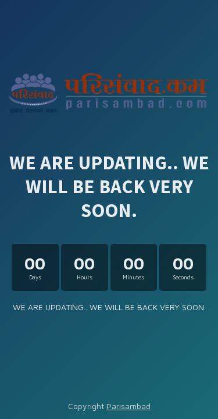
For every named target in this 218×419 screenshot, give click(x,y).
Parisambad (128, 406)
